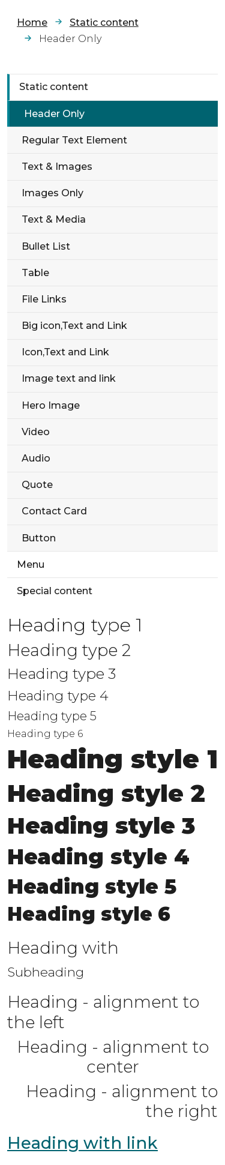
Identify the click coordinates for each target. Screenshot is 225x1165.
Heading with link (82, 1143)
